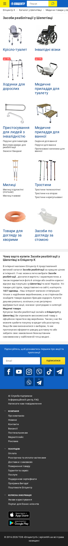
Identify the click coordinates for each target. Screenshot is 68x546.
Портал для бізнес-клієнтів (23, 504)
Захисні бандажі (12, 151)
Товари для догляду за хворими (13, 235)
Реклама (13, 441)
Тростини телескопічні (48, 189)
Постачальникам (18, 432)
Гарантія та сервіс (18, 470)
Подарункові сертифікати (22, 479)
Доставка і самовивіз (20, 462)
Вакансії (13, 428)
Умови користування (20, 499)
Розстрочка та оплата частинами (27, 457)
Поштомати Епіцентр (20, 487)
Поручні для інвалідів (15, 141)
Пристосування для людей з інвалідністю (16, 131)
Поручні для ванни (45, 145)
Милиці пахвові (11, 195)
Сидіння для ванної (46, 141)
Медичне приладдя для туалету (47, 88)
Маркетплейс (16, 437)
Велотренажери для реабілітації (14, 146)
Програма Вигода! (18, 483)
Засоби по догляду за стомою (44, 235)
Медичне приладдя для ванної (47, 131)
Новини (12, 420)
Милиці (9, 185)
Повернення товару (19, 466)
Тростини (43, 185)
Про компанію (16, 415)
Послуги (12, 474)
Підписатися (53, 361)
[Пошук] (52, 4)
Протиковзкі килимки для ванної (50, 149)
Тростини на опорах (46, 193)
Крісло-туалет (15, 49)
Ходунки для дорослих (14, 86)
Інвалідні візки (48, 49)
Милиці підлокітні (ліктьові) (13, 190)
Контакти (13, 424)
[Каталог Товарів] (4, 3)
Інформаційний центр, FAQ (23, 399)
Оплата (12, 453)
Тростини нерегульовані (48, 197)
